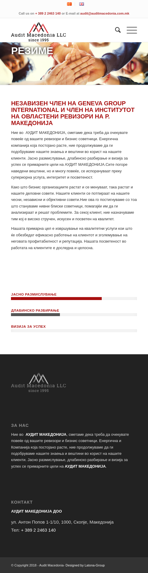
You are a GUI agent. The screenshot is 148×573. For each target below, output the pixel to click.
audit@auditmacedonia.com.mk (104, 13)
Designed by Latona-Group (85, 565)
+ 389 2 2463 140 (48, 13)
